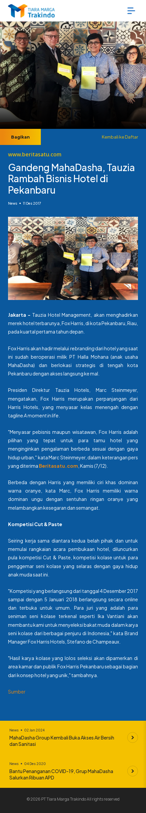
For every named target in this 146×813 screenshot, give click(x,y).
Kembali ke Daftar (120, 137)
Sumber (16, 692)
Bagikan (20, 137)
